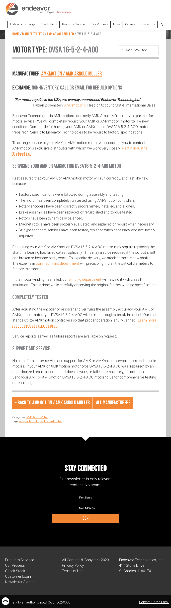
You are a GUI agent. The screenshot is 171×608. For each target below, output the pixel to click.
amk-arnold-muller (51, 421)
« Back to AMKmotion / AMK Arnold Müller (52, 403)
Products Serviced (19, 560)
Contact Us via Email (154, 602)
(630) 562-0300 (59, 602)
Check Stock (15, 571)
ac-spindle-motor (29, 421)
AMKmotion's (75, 105)
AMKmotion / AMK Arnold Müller (71, 73)
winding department (85, 279)
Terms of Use (72, 571)
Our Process (15, 565)
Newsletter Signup (20, 582)
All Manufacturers (113, 403)
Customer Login (18, 576)
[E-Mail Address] (85, 508)
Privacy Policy (73, 565)
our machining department (57, 263)
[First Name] (85, 497)
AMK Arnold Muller (37, 417)
